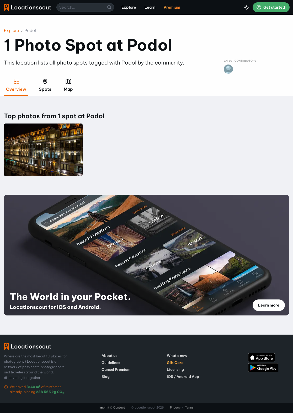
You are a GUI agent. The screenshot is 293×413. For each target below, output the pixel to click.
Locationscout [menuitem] (27, 7)
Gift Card (175, 362)
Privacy (175, 407)
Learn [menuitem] (150, 7)
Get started (270, 7)
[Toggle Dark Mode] (246, 7)
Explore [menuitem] (128, 7)
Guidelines (111, 362)
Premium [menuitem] (172, 7)
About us (109, 355)
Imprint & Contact (112, 407)
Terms (189, 407)
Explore (11, 30)
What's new (177, 355)
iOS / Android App (183, 376)
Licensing (175, 369)
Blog (106, 376)
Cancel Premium (116, 369)
